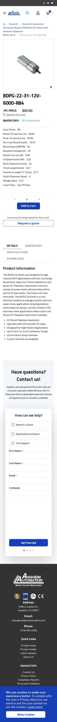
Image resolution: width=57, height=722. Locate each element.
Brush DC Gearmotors (33, 24)
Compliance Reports (28, 679)
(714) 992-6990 (28, 630)
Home (4, 24)
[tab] (12, 245)
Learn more (35, 707)
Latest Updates (29, 653)
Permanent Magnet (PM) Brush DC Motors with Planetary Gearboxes (25, 29)
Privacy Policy (28, 675)
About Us (28, 656)
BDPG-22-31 (9, 35)
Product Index (28, 645)
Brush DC (14, 24)
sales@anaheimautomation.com (28, 620)
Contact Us (28, 672)
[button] (51, 87)
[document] (29, 704)
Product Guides (28, 649)
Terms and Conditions (28, 683)
